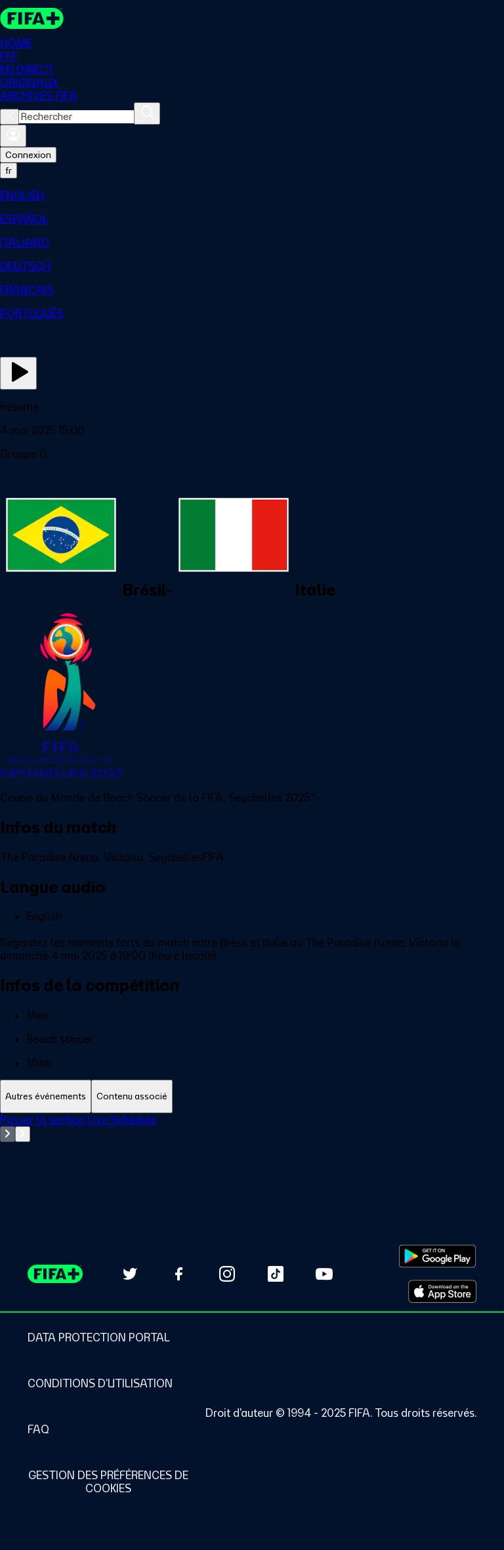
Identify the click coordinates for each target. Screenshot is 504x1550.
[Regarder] (18, 373)
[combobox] (76, 116)
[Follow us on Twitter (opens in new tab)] (130, 1273)
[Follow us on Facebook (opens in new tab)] (178, 1273)
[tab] (45, 1096)
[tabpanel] (252, 1146)
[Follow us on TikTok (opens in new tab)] (275, 1273)
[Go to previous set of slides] (7, 1134)
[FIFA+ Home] (32, 18)
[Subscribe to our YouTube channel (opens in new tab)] (324, 1273)
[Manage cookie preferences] (108, 1482)
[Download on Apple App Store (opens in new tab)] (442, 1291)
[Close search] (9, 117)
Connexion (28, 155)
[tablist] (252, 1096)
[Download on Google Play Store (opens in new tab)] (437, 1256)
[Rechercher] (147, 113)
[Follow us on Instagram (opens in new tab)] (227, 1273)
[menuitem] (252, 195)
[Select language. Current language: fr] (8, 170)
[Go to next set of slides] (22, 1134)
